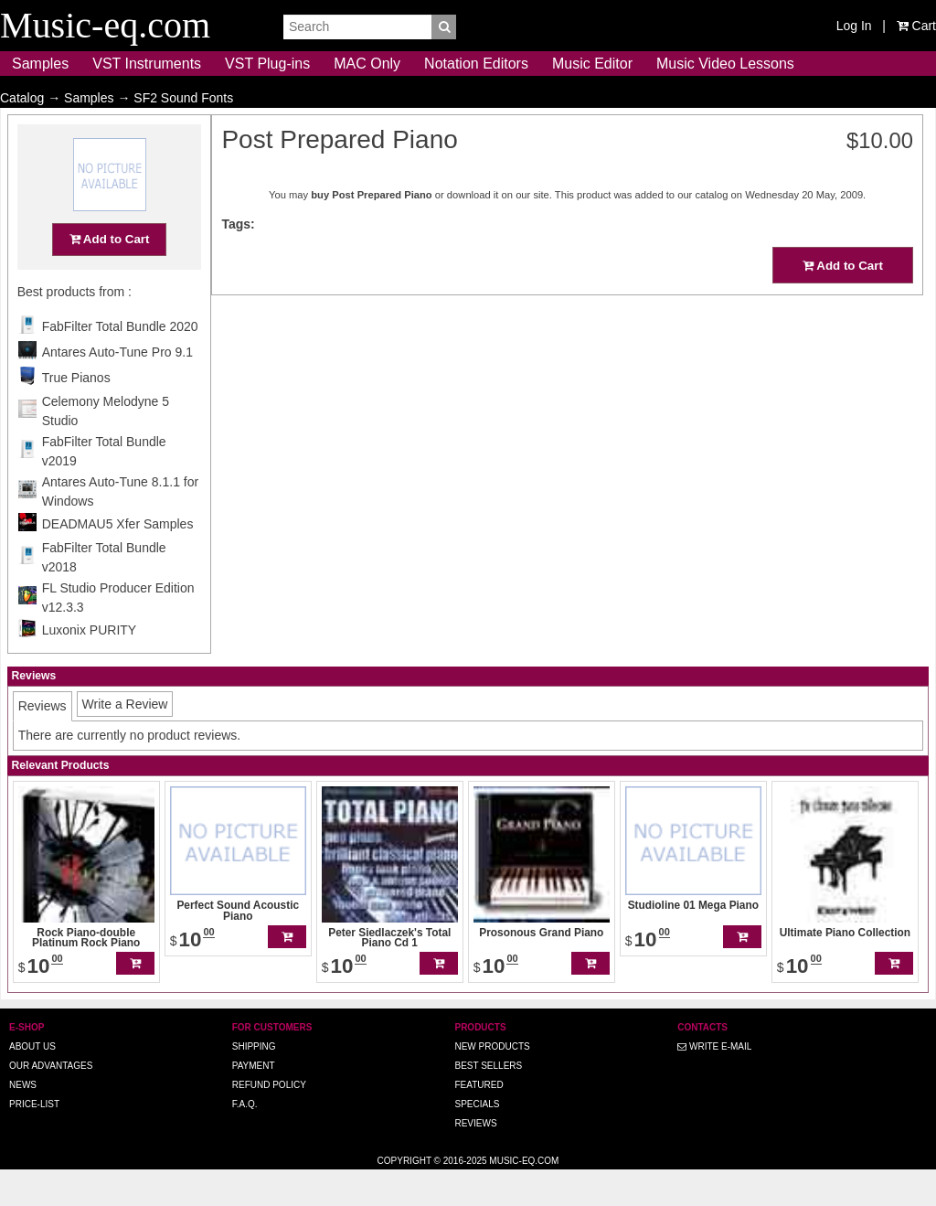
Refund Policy (269, 1120)
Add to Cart (109, 275)
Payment (253, 1101)
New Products (491, 1082)
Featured (478, 1120)
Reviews (475, 1159)
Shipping (254, 1082)
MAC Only (367, 63)
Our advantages (50, 1101)
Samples (40, 63)
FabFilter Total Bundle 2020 (120, 362)
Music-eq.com (523, 1196)
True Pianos (76, 413)
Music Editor (592, 63)
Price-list (34, 1140)
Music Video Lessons (725, 63)
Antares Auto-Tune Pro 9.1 (117, 387)
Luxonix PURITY (89, 665)
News (23, 1120)
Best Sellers (488, 1101)
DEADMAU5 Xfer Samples (118, 559)
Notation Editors (476, 63)
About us (32, 1082)
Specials (476, 1140)
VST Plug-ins (267, 63)
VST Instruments (146, 63)
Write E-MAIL (714, 1082)
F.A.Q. (245, 1140)
